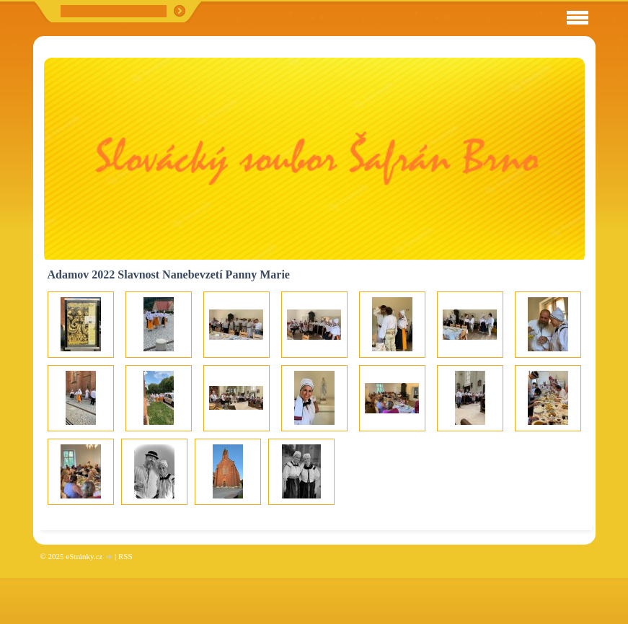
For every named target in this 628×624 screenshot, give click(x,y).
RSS (125, 556)
